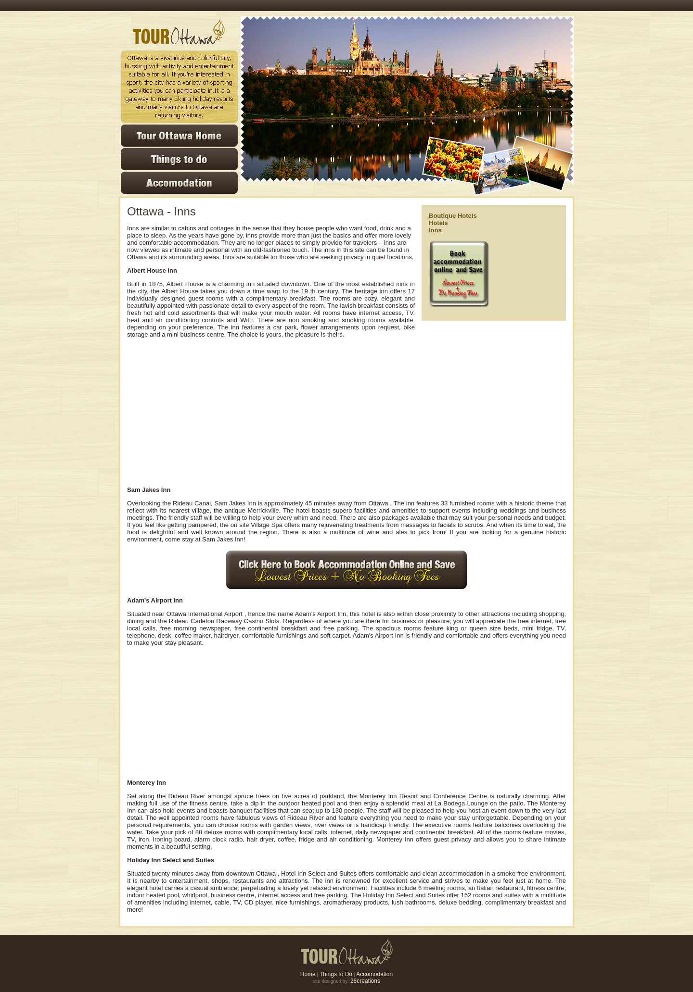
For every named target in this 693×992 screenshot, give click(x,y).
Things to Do (336, 974)
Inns (435, 230)
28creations (365, 981)
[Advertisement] (273, 412)
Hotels (438, 222)
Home (308, 974)
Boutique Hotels (453, 215)
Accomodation (374, 974)
